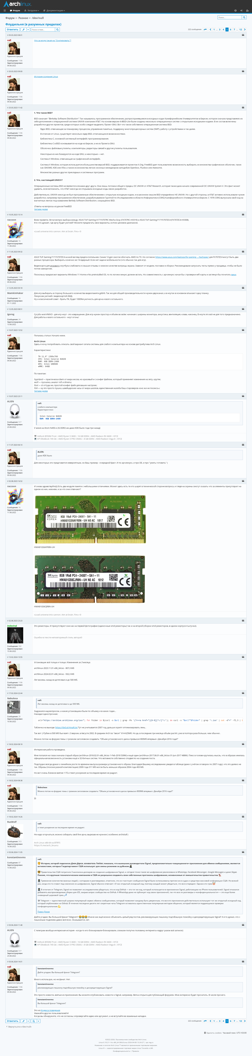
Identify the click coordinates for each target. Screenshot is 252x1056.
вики (233, 274)
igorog (10, 314)
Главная (14, 10)
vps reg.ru (149, 1042)
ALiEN (10, 401)
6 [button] (230, 29)
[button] (205, 29)
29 (19, 716)
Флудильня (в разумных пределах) (33, 24)
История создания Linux (46, 76)
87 (19, 862)
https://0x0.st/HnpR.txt (66, 727)
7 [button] (234, 29)
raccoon (11, 219)
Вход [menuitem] (242, 11)
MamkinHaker (15, 293)
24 (19, 319)
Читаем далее (41, 209)
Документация (68, 10)
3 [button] (219, 29)
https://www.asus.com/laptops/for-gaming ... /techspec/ (182, 257)
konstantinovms (16, 857)
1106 (20, 60)
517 (19, 422)
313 (19, 841)
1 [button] (214, 29)
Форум (29, 10)
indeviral (12, 625)
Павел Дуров (44, 911)
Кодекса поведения (50, 1010)
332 (19, 646)
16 (19, 241)
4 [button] (223, 29)
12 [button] (240, 29)
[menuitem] (235, 10)
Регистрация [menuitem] (248, 11)
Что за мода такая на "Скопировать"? (52, 40)
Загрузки (45, 10)
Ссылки (5, 11)
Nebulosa (12, 698)
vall (9, 40)
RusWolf (11, 821)
